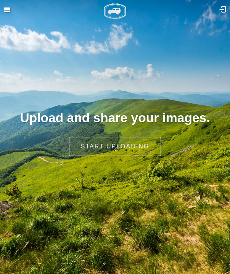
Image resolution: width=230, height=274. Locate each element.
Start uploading (115, 146)
